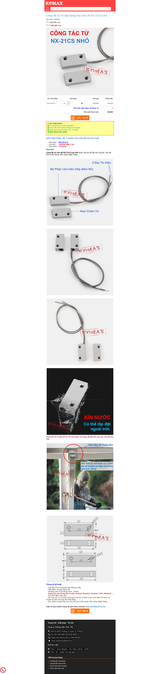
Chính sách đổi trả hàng (58, 666)
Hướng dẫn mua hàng (57, 661)
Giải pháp (62, 623)
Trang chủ (52, 623)
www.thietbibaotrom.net (95, 607)
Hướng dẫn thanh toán (58, 663)
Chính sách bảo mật (57, 668)
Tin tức (71, 623)
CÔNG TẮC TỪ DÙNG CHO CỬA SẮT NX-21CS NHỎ (77, 138)
